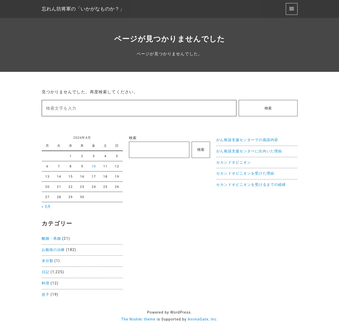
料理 (45, 283)
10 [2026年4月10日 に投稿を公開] (94, 166)
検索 (268, 108)
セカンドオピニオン (233, 162)
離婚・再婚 (51, 238)
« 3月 (46, 206)
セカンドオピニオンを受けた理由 (245, 173)
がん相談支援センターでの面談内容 (247, 140)
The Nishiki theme (138, 319)
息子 (45, 294)
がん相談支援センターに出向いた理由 (249, 151)
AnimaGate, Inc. (203, 319)
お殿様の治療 (53, 250)
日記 (45, 272)
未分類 (47, 261)
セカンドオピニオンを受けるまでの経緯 (251, 184)
